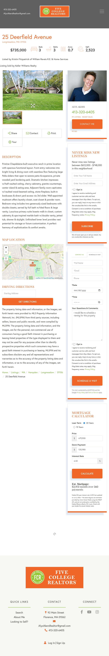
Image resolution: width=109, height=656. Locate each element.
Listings (15, 364)
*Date (74, 285)
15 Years (78, 427)
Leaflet (38, 278)
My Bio (74, 131)
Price (74, 433)
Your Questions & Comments (85, 308)
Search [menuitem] (19, 612)
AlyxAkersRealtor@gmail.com (17, 13)
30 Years (88, 423)
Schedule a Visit (94, 255)
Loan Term (76, 423)
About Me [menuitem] (19, 617)
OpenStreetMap (48, 278)
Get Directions (50, 293)
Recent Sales (87, 117)
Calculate (87, 473)
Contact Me (87, 124)
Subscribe (87, 226)
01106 (60, 364)
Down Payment (79, 445)
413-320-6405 (10, 9)
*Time (74, 297)
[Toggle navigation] (101, 11)
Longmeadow (47, 364)
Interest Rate (78, 456)
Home (5, 364)
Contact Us (79, 255)
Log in (51, 643)
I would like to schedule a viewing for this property (87, 325)
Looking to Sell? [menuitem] (19, 621)
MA (23, 364)
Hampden (33, 364)
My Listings (76, 117)
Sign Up (60, 643)
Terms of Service (93, 392)
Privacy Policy (90, 215)
